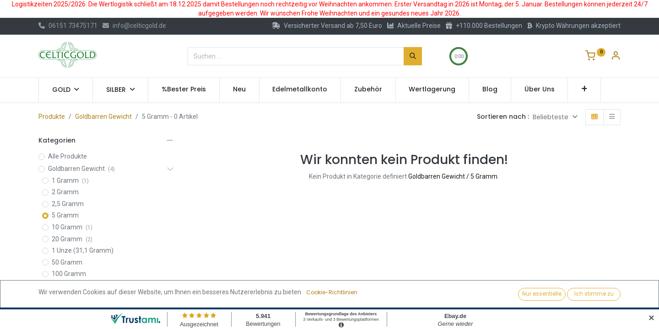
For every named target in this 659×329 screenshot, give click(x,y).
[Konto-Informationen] (615, 56)
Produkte (51, 116)
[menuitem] (183, 89)
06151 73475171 (67, 25)
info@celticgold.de (134, 25)
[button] (584, 89)
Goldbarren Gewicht (103, 116)
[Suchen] (413, 56)
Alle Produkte (67, 156)
